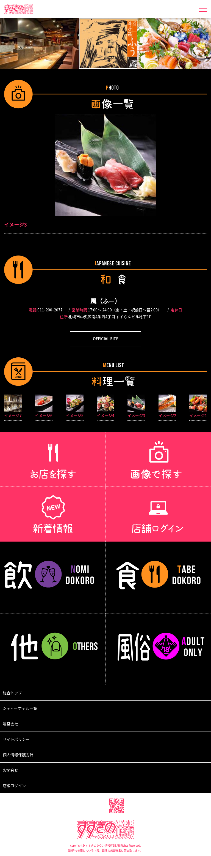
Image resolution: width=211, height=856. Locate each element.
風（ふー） (105, 300)
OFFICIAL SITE (105, 338)
